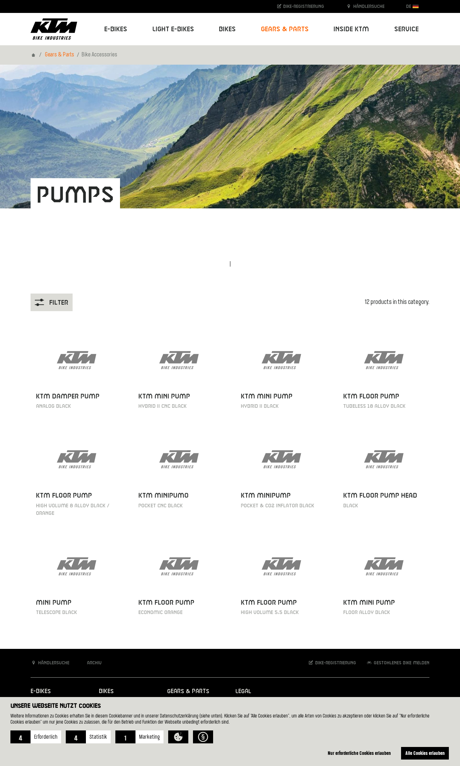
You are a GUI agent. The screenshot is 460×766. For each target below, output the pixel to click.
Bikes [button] (227, 29)
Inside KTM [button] (351, 29)
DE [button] (412, 6)
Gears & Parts (59, 55)
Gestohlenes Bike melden (397, 663)
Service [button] (406, 29)
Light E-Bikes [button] (173, 29)
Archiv (90, 663)
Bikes (106, 691)
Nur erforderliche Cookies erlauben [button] (359, 752)
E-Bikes (41, 691)
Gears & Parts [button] (285, 29)
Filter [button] (51, 302)
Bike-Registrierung (300, 6)
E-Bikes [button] (115, 29)
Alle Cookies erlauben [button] (425, 752)
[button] (35, 736)
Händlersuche (365, 6)
